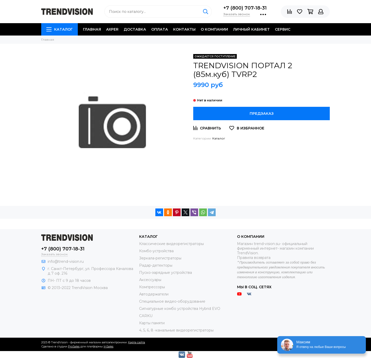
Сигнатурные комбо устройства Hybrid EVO (179, 308)
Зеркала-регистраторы (160, 258)
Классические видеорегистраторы (171, 243)
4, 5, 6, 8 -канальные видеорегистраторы (176, 330)
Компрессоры (152, 287)
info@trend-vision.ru (66, 261)
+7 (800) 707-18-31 (245, 8)
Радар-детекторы (155, 265)
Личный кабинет (251, 29)
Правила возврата (254, 257)
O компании (214, 29)
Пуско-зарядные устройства (165, 272)
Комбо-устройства (156, 251)
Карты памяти (152, 323)
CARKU (146, 315)
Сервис (282, 29)
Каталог (59, 29)
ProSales (74, 346)
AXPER (112, 29)
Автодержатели (153, 294)
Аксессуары (150, 279)
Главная (92, 29)
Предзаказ (262, 113)
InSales (108, 346)
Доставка (135, 29)
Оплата (159, 29)
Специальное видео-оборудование (172, 301)
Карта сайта (136, 342)
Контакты (184, 29)
